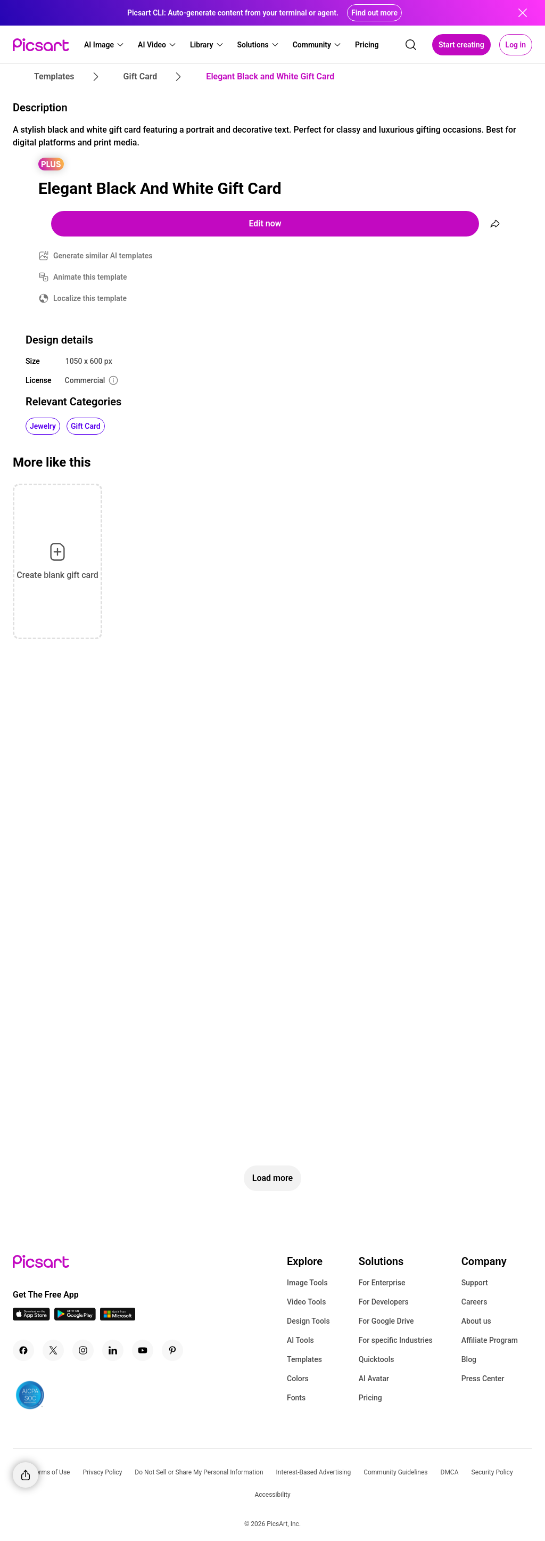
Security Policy (492, 1472)
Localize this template (90, 298)
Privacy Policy (102, 1472)
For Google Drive (386, 1321)
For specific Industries (396, 1340)
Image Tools (307, 1282)
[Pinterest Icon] (172, 1350)
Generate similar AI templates (103, 255)
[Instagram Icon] (83, 1350)
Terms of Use (51, 1472)
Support (474, 1282)
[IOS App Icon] (31, 1317)
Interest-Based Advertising (313, 1472)
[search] (411, 45)
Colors (298, 1378)
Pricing (370, 1397)
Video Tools (306, 1302)
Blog (468, 1359)
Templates (304, 1359)
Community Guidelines (395, 1472)
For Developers (384, 1302)
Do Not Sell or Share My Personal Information (199, 1472)
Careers (474, 1302)
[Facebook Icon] (23, 1350)
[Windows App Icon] (117, 1317)
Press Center (483, 1378)
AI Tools (300, 1340)
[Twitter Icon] (53, 1350)
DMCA (450, 1472)
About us (476, 1321)
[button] (104, 44)
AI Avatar (374, 1378)
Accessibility (272, 1494)
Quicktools (376, 1359)
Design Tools (308, 1321)
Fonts (296, 1397)
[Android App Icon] (75, 1317)
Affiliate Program (489, 1340)
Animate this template (90, 277)
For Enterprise (382, 1282)
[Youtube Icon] (142, 1350)
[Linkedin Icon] (112, 1350)
